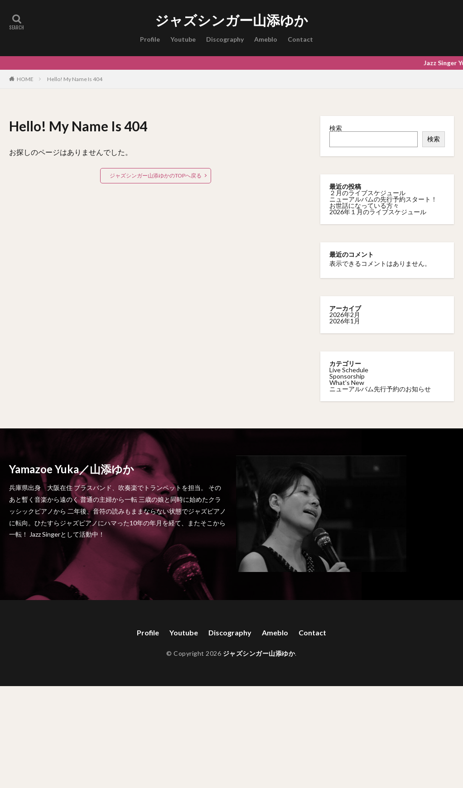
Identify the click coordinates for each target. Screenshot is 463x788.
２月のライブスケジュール (367, 193)
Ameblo (265, 39)
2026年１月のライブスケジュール (377, 212)
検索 (335, 128)
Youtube (183, 39)
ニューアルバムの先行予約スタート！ (383, 199)
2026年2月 (344, 314)
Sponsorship (347, 376)
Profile (150, 39)
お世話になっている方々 (364, 205)
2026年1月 (344, 320)
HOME (25, 79)
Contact (300, 39)
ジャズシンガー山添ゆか (231, 20)
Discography (225, 39)
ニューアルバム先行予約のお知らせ (380, 388)
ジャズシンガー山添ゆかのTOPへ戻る (156, 175)
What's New (346, 382)
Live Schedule (348, 369)
